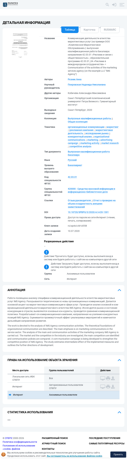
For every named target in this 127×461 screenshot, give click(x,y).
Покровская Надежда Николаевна (87, 84)
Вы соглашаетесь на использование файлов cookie (74, 456)
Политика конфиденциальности (20, 442)
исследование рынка (97, 133)
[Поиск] (107, 4)
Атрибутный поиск (54, 443)
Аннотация (16, 290)
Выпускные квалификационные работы (89, 118)
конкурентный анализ (80, 136)
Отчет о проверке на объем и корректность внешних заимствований (92, 203)
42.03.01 (72, 177)
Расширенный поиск (55, 438)
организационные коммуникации (86, 127)
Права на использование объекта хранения (42, 360)
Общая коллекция (78, 121)
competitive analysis (80, 146)
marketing (93, 140)
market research (110, 143)
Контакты (48, 449)
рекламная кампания (81, 130)
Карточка (89, 29)
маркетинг (113, 127)
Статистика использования (30, 412)
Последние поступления (104, 438)
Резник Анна (75, 79)
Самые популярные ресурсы (106, 443)
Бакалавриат (75, 165)
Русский (72, 160)
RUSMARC (110, 29)
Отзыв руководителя (79, 200)
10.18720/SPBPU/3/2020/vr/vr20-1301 (88, 212)
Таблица (70, 29)
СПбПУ (8, 438)
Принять (118, 454)
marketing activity (90, 143)
